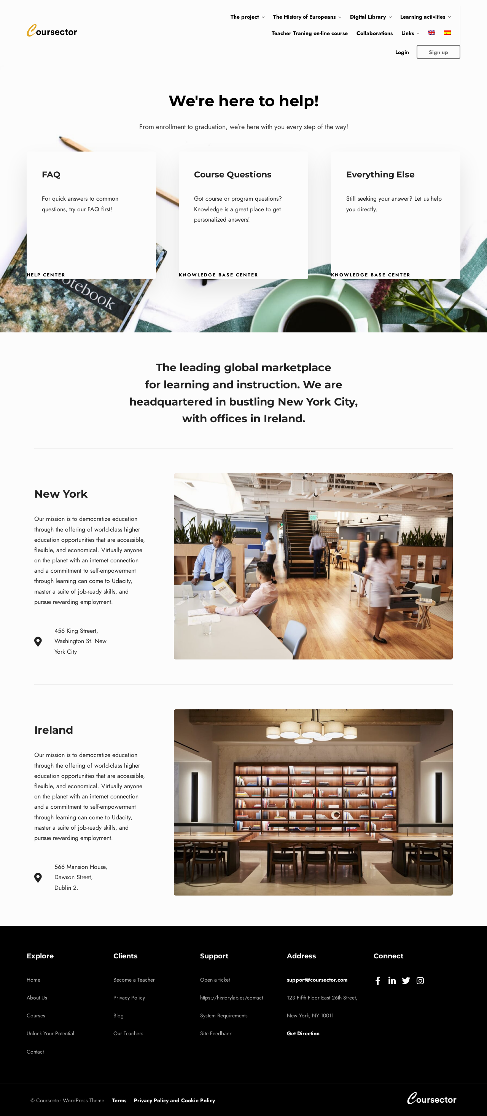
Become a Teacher (134, 979)
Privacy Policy (129, 997)
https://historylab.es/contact (231, 997)
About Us (37, 997)
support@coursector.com (317, 979)
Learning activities (422, 17)
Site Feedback (216, 1033)
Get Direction (303, 1033)
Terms (119, 1100)
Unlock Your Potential (50, 1033)
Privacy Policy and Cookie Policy (174, 1100)
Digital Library (368, 17)
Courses (36, 1015)
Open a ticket (215, 979)
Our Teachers (128, 1033)
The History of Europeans (304, 17)
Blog (118, 1015)
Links (407, 33)
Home (33, 979)
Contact (35, 1051)
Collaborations (374, 33)
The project (245, 17)
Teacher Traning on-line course (310, 33)
